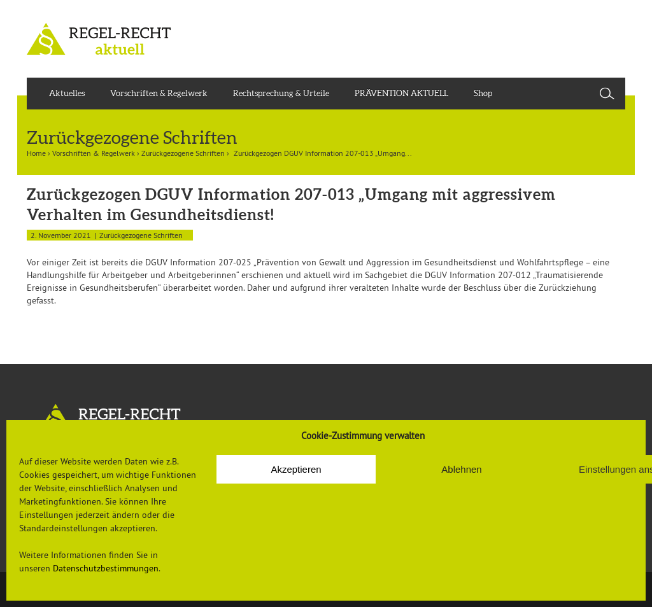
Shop (483, 93)
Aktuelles (67, 93)
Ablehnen (461, 469)
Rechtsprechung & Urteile (281, 93)
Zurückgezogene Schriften (183, 153)
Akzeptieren (296, 469)
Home (36, 153)
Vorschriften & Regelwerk (159, 93)
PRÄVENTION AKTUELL (401, 93)
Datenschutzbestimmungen (106, 568)
